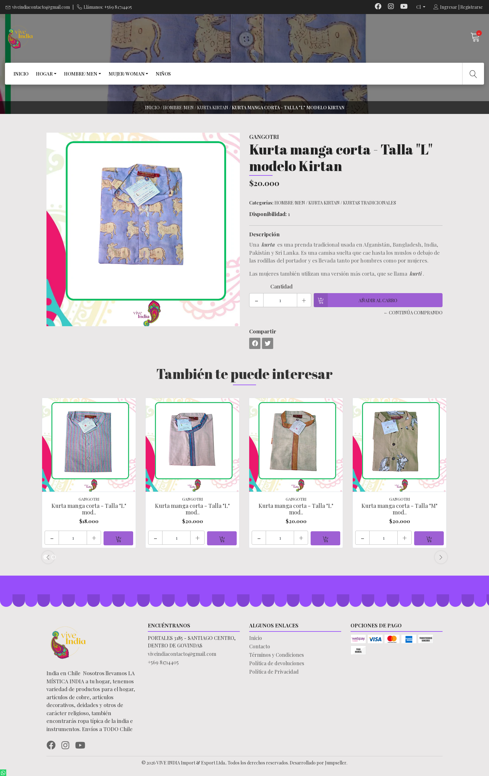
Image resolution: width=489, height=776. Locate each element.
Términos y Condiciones (276, 654)
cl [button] (419, 7)
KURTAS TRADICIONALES (369, 203)
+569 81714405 (163, 661)
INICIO (20, 74)
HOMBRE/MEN (80, 74)
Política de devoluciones (276, 662)
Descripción (264, 234)
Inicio (152, 108)
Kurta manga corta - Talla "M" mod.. (399, 509)
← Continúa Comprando (413, 313)
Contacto (259, 645)
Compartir (262, 331)
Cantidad (281, 286)
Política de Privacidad (274, 671)
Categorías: (261, 203)
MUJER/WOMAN (127, 74)
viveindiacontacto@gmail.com (41, 7)
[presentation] (48, 556)
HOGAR (44, 74)
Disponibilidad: (268, 213)
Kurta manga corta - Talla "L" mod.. (88, 509)
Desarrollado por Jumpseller (318, 762)
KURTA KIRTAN (212, 108)
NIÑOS (163, 74)
